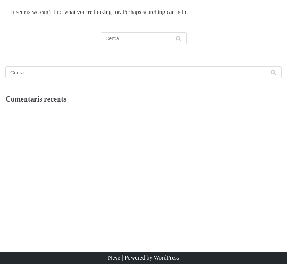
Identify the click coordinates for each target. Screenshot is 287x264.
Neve (114, 257)
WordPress (166, 257)
